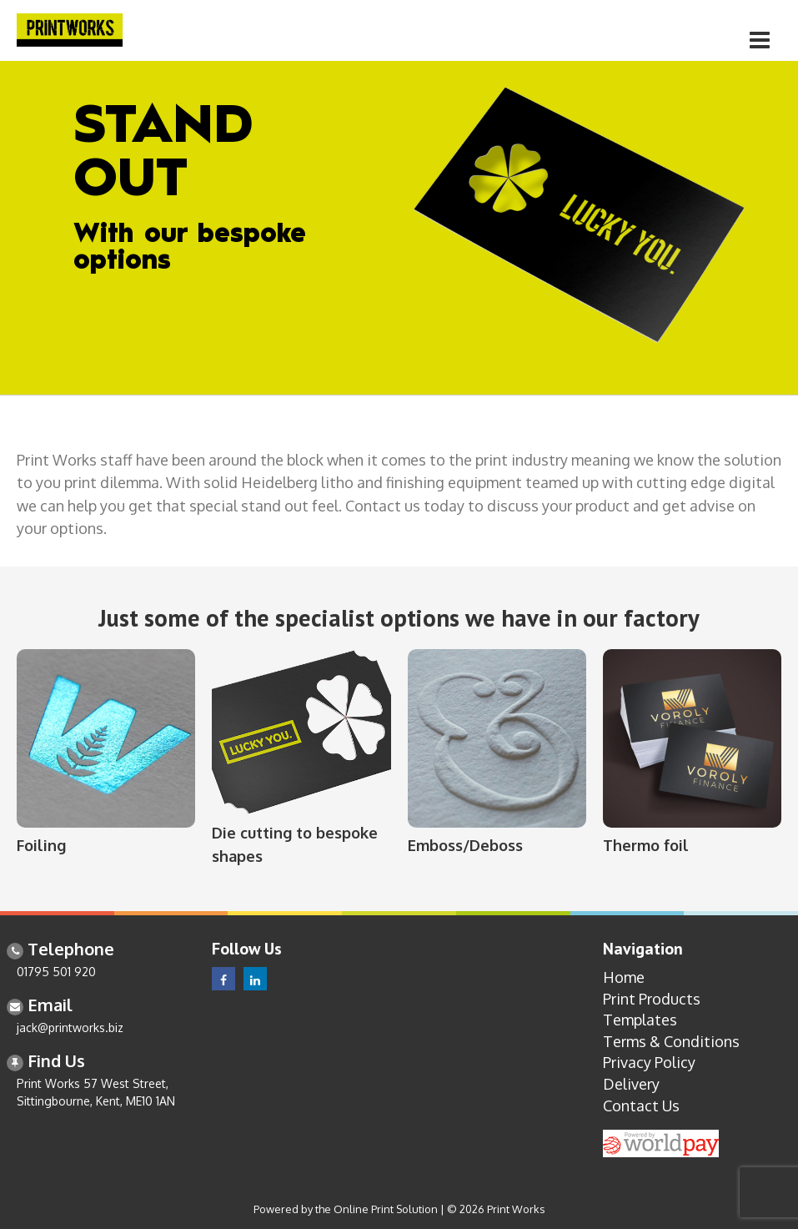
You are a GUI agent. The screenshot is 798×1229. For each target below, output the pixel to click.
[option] (399, 228)
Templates (640, 1019)
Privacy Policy (649, 1062)
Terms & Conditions (671, 1041)
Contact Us (641, 1105)
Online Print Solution (386, 1209)
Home (624, 977)
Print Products (651, 999)
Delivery (631, 1084)
